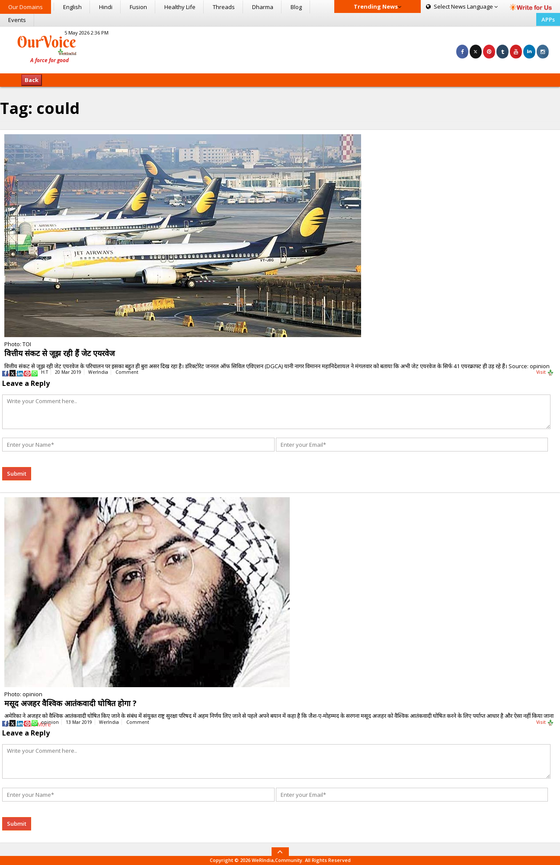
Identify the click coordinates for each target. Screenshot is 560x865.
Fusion (138, 7)
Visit (545, 372)
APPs (548, 19)
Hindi (105, 7)
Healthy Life (179, 7)
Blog (296, 7)
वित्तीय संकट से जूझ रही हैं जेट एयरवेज (59, 353)
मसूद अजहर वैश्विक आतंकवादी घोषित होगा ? (70, 703)
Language (462, 6)
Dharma (262, 7)
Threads (224, 7)
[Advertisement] (279, 48)
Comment (126, 372)
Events (17, 20)
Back (31, 80)
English (72, 7)
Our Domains (25, 7)
